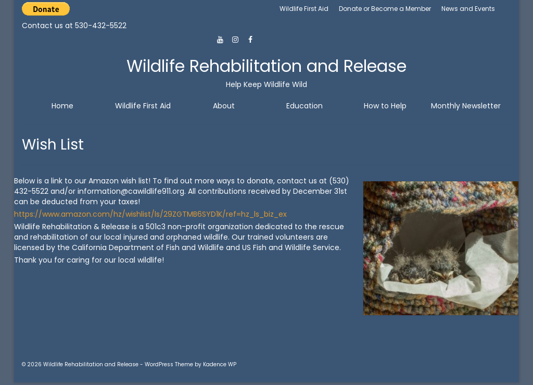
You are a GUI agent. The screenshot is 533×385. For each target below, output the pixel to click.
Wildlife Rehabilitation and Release (266, 66)
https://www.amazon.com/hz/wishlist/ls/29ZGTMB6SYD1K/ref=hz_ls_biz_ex (150, 214)
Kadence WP (219, 364)
